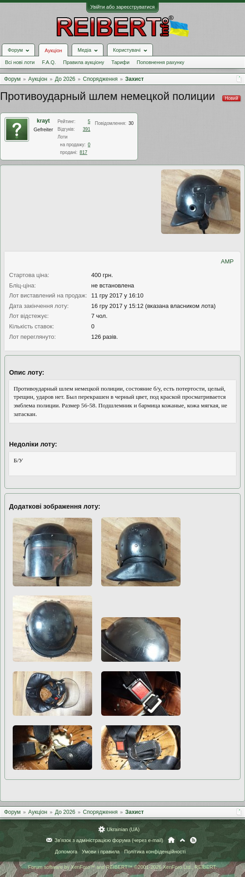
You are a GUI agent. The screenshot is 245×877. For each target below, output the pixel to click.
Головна (171, 840)
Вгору (182, 840)
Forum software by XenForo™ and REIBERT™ (122, 867)
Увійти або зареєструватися (122, 7)
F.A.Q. (49, 62)
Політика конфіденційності (155, 851)
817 (84, 152)
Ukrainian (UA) (123, 829)
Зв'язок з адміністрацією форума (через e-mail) (108, 840)
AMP (227, 261)
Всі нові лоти (19, 62)
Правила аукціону (83, 62)
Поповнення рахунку (160, 62)
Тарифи (121, 62)
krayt (43, 121)
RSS (193, 840)
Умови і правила (100, 851)
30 (130, 123)
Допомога (66, 851)
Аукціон (53, 50)
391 (86, 129)
